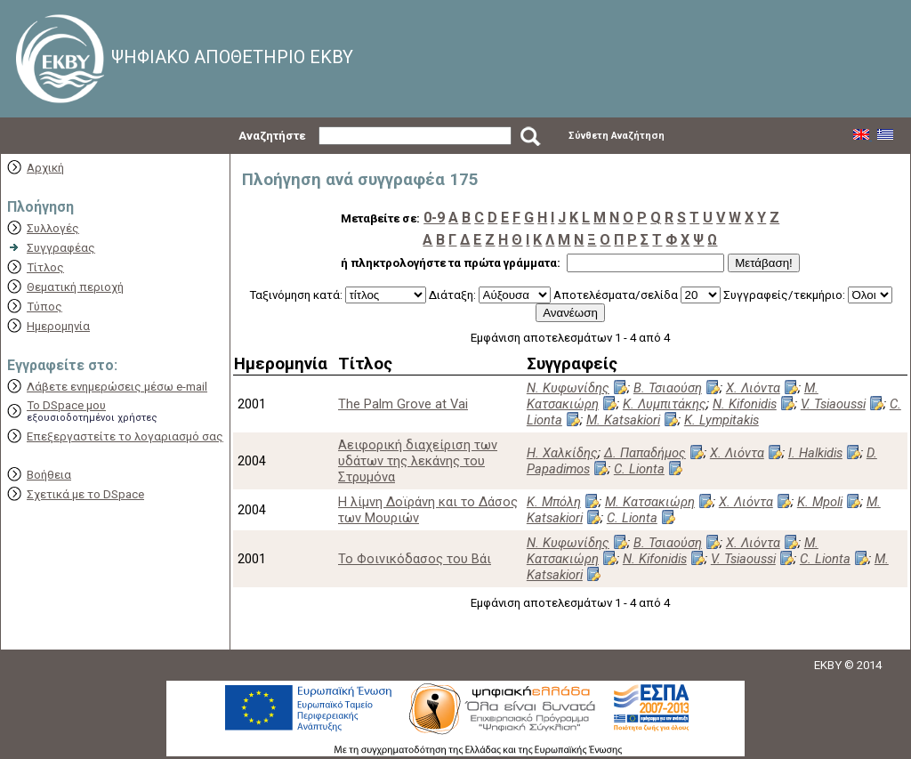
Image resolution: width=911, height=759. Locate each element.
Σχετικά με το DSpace (85, 494)
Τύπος (44, 306)
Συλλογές (53, 228)
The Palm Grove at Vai (403, 404)
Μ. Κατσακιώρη (650, 502)
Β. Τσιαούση (667, 388)
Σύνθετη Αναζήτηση (616, 135)
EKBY (828, 665)
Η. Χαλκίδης (562, 453)
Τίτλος (45, 267)
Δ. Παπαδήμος (645, 453)
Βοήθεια (49, 474)
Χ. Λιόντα (753, 388)
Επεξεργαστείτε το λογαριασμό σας (125, 436)
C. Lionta (639, 469)
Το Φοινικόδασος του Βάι (414, 559)
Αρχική (45, 167)
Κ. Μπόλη (554, 502)
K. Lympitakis (721, 420)
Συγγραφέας (61, 247)
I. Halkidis (815, 453)
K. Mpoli (819, 502)
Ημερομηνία (58, 326)
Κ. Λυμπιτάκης (664, 404)
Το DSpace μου (66, 405)
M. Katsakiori (623, 420)
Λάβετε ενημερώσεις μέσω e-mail (117, 386)
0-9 (434, 217)
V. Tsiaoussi (833, 404)
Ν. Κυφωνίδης (568, 388)
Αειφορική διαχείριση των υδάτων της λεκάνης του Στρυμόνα (417, 461)
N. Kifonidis (745, 404)
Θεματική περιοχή (75, 287)
